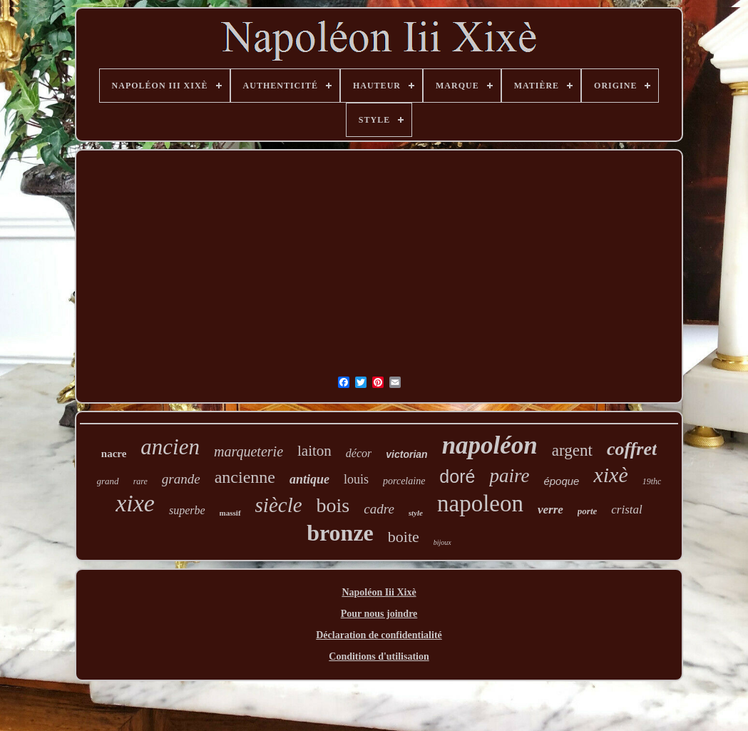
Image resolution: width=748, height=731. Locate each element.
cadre (379, 508)
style (416, 512)
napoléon (490, 445)
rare (140, 481)
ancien (170, 446)
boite (403, 537)
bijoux (442, 542)
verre (550, 509)
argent (572, 450)
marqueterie (248, 451)
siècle (278, 505)
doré (457, 476)
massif (230, 512)
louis (356, 479)
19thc (652, 481)
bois (333, 505)
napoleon (480, 503)
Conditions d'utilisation (379, 656)
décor (359, 453)
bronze (340, 533)
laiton (314, 450)
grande (181, 478)
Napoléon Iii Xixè (379, 592)
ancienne (245, 477)
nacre (114, 453)
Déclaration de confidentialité (379, 635)
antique (309, 479)
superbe (187, 510)
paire (509, 475)
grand (108, 481)
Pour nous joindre (379, 613)
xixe (135, 503)
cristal (626, 509)
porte (587, 511)
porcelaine (404, 481)
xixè (610, 474)
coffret (632, 449)
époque (561, 481)
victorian (406, 454)
